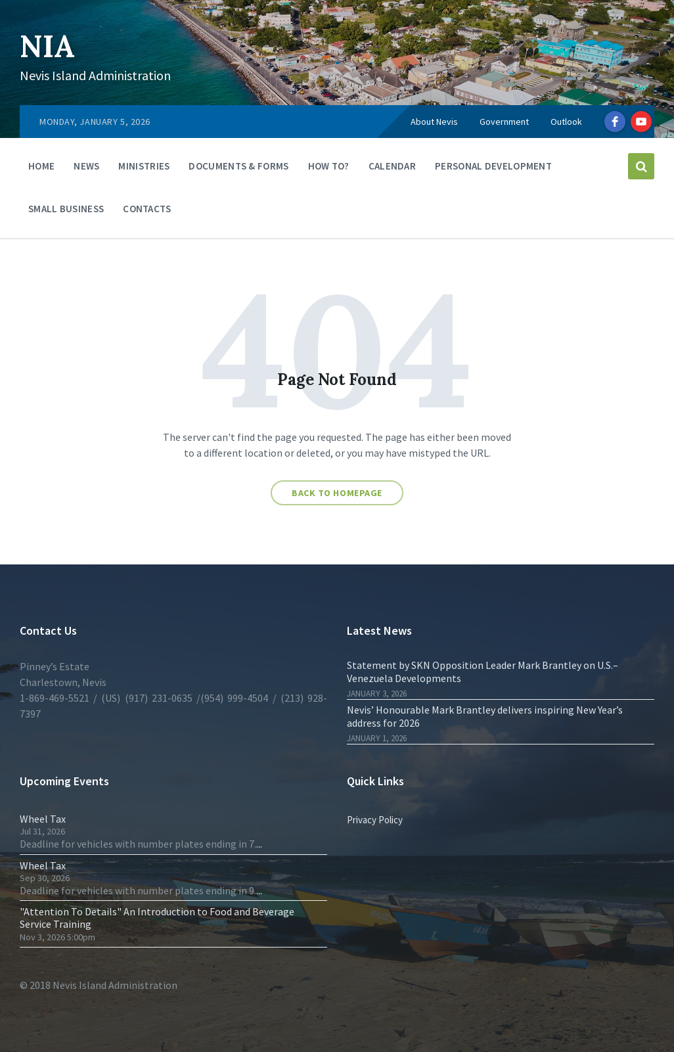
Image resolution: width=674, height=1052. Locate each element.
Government (504, 121)
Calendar (392, 166)
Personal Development (493, 166)
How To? (328, 166)
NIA (49, 46)
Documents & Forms (238, 166)
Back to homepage (337, 493)
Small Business (66, 208)
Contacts (147, 208)
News (86, 166)
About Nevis (434, 121)
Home (41, 166)
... (259, 843)
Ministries (143, 166)
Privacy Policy (375, 819)
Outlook (566, 121)
